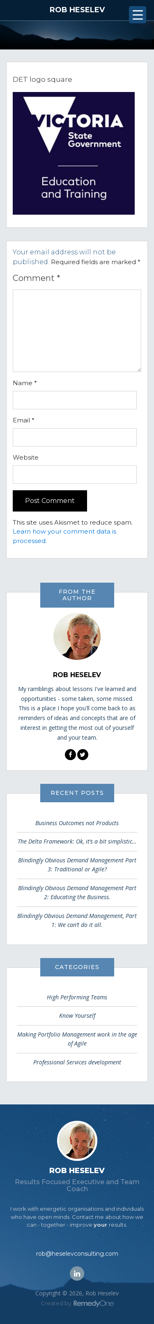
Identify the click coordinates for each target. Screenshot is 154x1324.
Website (26, 457)
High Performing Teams (77, 997)
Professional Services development (77, 1062)
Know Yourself (77, 1015)
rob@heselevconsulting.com (77, 1253)
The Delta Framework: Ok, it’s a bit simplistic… (77, 841)
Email (23, 420)
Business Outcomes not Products (77, 823)
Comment (36, 278)
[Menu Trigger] (137, 14)
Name (25, 383)
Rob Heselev (77, 9)
